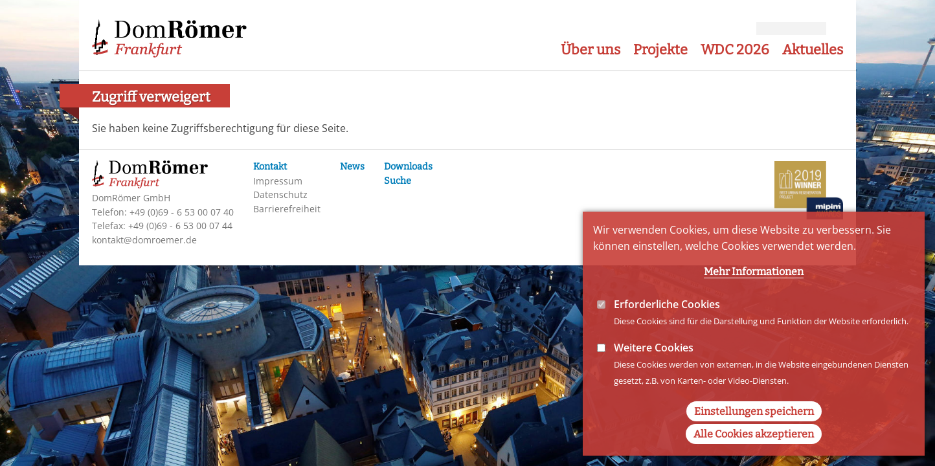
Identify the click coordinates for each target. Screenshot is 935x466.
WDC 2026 (735, 49)
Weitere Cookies (653, 377)
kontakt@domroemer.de (144, 240)
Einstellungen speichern (754, 441)
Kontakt (270, 166)
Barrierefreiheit (287, 209)
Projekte (660, 49)
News (352, 166)
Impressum (277, 181)
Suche (397, 180)
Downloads (408, 166)
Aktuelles (812, 49)
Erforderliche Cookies (667, 334)
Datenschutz (280, 194)
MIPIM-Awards (808, 192)
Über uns (590, 49)
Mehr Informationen (754, 301)
